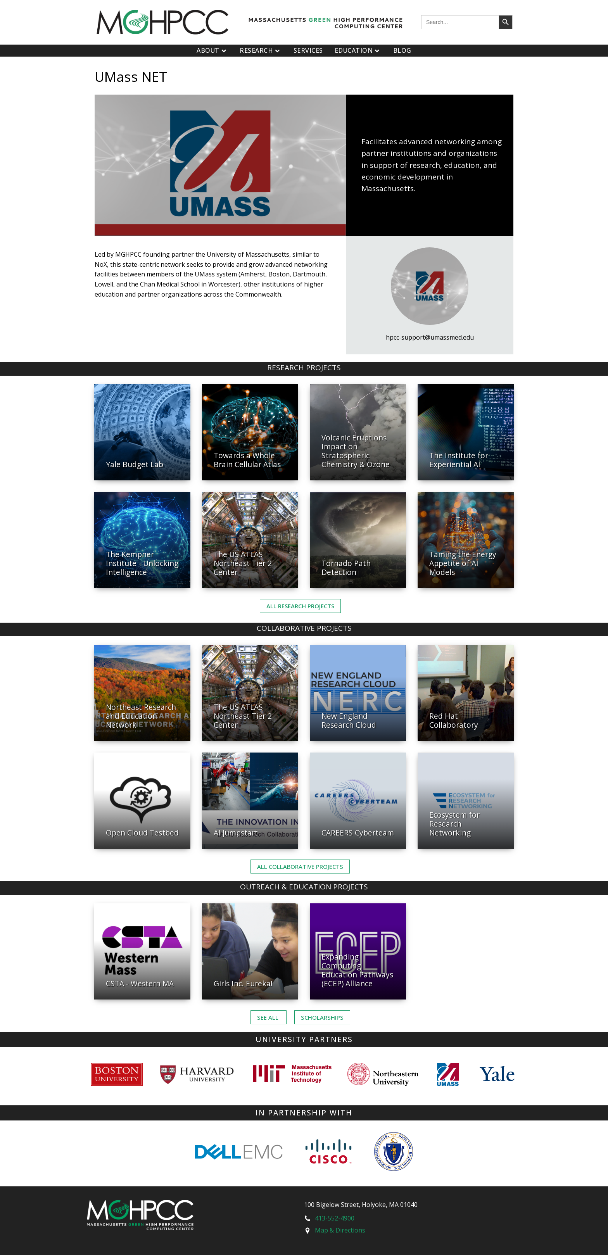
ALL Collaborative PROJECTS (300, 866)
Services (308, 50)
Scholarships (322, 1017)
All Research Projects (300, 606)
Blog (402, 50)
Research (261, 50)
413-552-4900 (334, 1218)
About (212, 50)
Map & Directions (340, 1230)
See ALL (268, 1017)
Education (358, 50)
